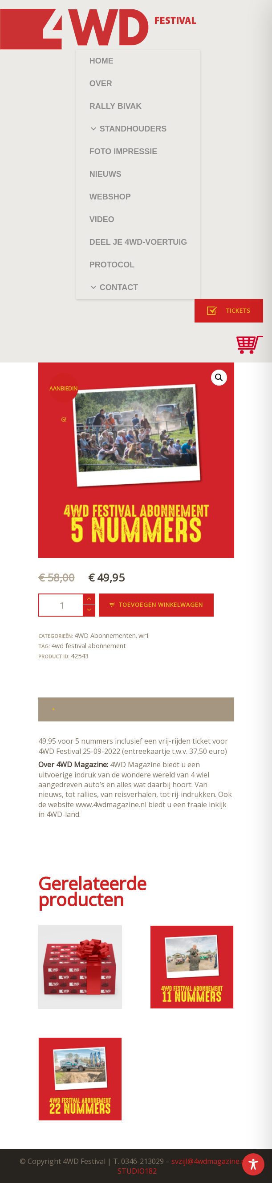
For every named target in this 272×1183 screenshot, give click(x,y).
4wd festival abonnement (88, 645)
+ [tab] (53, 708)
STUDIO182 (137, 1171)
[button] (219, 378)
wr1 (143, 635)
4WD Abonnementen (105, 635)
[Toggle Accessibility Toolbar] (253, 1164)
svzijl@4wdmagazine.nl (209, 1161)
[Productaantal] (66, 604)
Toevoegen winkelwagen (161, 605)
